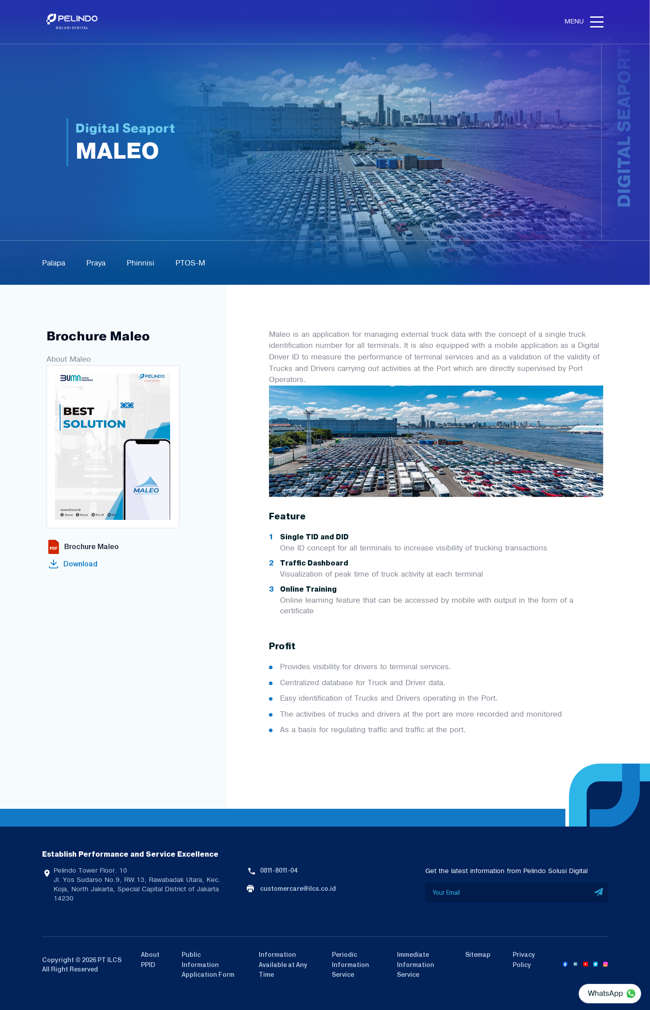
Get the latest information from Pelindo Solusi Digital (506, 870)
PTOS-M (190, 263)
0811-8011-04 (278, 870)
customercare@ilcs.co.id (298, 889)
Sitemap (477, 955)
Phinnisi (140, 263)
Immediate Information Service (415, 965)
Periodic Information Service (350, 965)
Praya (95, 263)
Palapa (53, 263)
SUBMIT (599, 892)
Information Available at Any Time (283, 965)
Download (80, 563)
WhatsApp (605, 993)
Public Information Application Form (208, 965)
